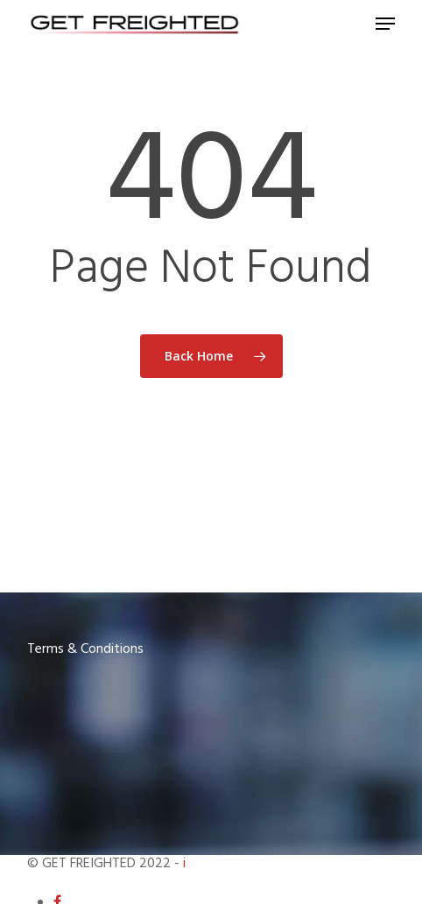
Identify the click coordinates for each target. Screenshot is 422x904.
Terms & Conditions (85, 649)
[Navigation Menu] (385, 23)
